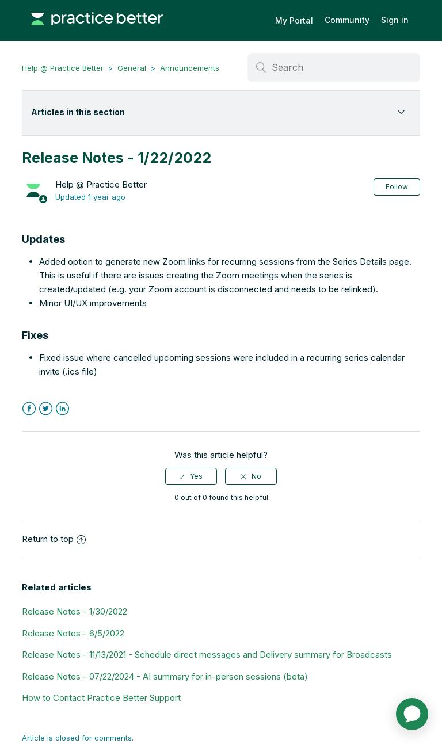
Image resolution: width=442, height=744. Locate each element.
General (131, 68)
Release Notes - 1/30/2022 (74, 611)
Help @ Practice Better (63, 68)
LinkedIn (62, 409)
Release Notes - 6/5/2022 (73, 633)
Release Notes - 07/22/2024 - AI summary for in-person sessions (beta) (165, 676)
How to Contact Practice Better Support (101, 697)
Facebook (29, 409)
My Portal (294, 20)
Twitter (46, 409)
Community (347, 20)
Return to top (54, 538)
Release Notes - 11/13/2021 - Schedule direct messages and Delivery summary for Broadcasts (207, 654)
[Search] (333, 67)
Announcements (189, 68)
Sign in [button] (395, 20)
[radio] (191, 476)
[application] (412, 714)
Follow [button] (397, 186)
